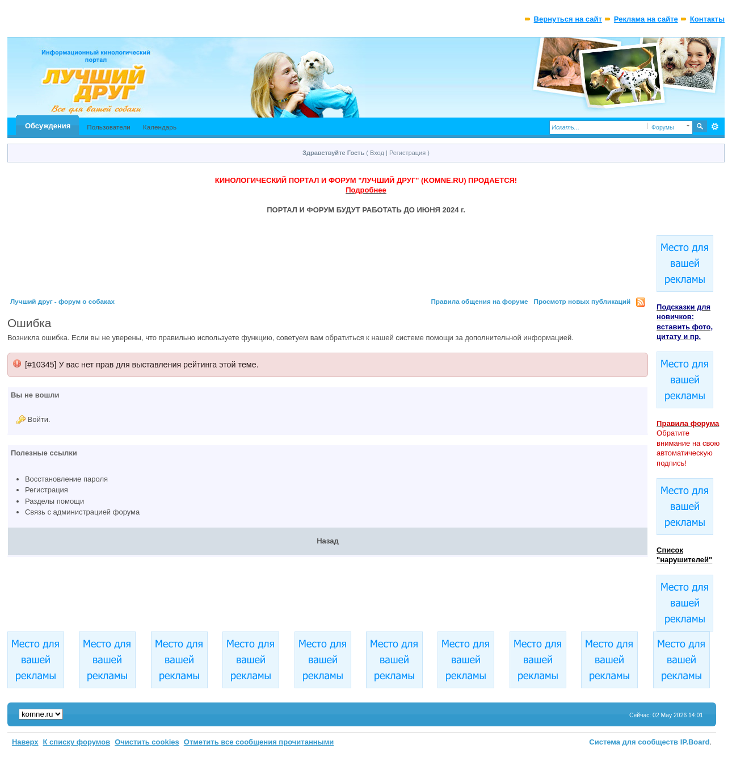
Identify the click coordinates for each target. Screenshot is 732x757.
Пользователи (109, 127)
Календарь (159, 127)
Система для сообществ (633, 742)
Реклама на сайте (646, 19)
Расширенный (715, 126)
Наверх (25, 742)
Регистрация (407, 152)
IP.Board (695, 742)
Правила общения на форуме (479, 301)
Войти (38, 419)
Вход (377, 152)
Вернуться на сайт (568, 19)
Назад (328, 541)
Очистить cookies (147, 742)
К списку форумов (77, 742)
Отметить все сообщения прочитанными (259, 742)
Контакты (707, 19)
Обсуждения (47, 126)
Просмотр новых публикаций (582, 301)
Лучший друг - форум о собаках (62, 301)
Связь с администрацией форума (82, 512)
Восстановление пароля (66, 479)
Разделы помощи (54, 501)
